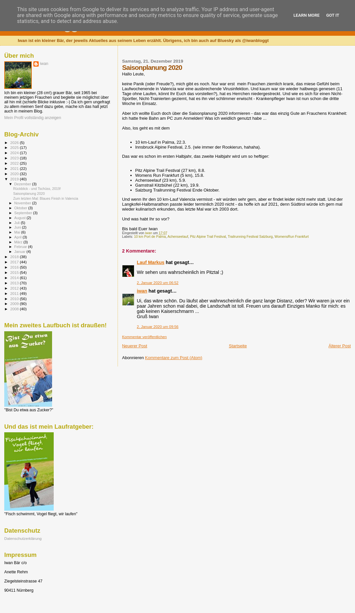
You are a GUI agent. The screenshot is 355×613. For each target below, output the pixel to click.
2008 (15, 309)
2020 (15, 174)
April (18, 237)
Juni (18, 227)
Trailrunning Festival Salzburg (250, 236)
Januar (20, 252)
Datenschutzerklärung (23, 538)
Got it (332, 15)
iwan (142, 291)
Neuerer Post (134, 345)
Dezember (23, 184)
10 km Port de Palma (150, 236)
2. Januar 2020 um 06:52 (157, 283)
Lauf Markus (150, 262)
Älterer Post (339, 345)
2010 (15, 298)
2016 (15, 267)
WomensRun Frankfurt (291, 236)
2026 (15, 142)
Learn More (306, 15)
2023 (15, 158)
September (23, 213)
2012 (15, 288)
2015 (15, 272)
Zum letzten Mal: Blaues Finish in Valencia (45, 198)
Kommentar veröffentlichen (144, 337)
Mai (17, 232)
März (19, 242)
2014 (15, 278)
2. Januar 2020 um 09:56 (157, 327)
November (23, 203)
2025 (15, 147)
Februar (21, 247)
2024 (15, 153)
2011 (15, 293)
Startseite (238, 345)
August (20, 218)
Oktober (21, 208)
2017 (15, 262)
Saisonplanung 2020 (29, 193)
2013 (15, 283)
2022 (15, 163)
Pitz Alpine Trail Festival (208, 236)
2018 (15, 257)
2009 (15, 303)
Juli (17, 223)
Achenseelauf (177, 236)
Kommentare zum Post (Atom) (173, 357)
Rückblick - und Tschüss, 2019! (37, 189)
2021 (15, 168)
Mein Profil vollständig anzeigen (32, 117)
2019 (15, 179)
